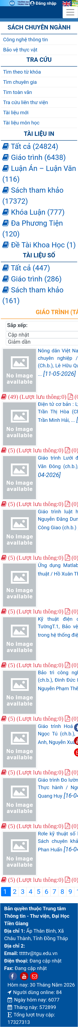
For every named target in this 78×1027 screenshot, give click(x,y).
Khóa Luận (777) (33, 212)
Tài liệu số (39, 255)
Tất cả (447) (26, 268)
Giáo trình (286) (32, 279)
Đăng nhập (43, 3)
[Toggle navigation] (70, 12)
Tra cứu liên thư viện (25, 102)
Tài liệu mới (15, 113)
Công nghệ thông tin (25, 40)
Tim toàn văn (17, 92)
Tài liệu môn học (21, 123)
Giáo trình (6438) (34, 157)
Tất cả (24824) (30, 146)
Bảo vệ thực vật (20, 50)
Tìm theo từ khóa (22, 72)
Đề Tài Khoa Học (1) (39, 245)
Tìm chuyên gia (20, 82)
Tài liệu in (39, 133)
